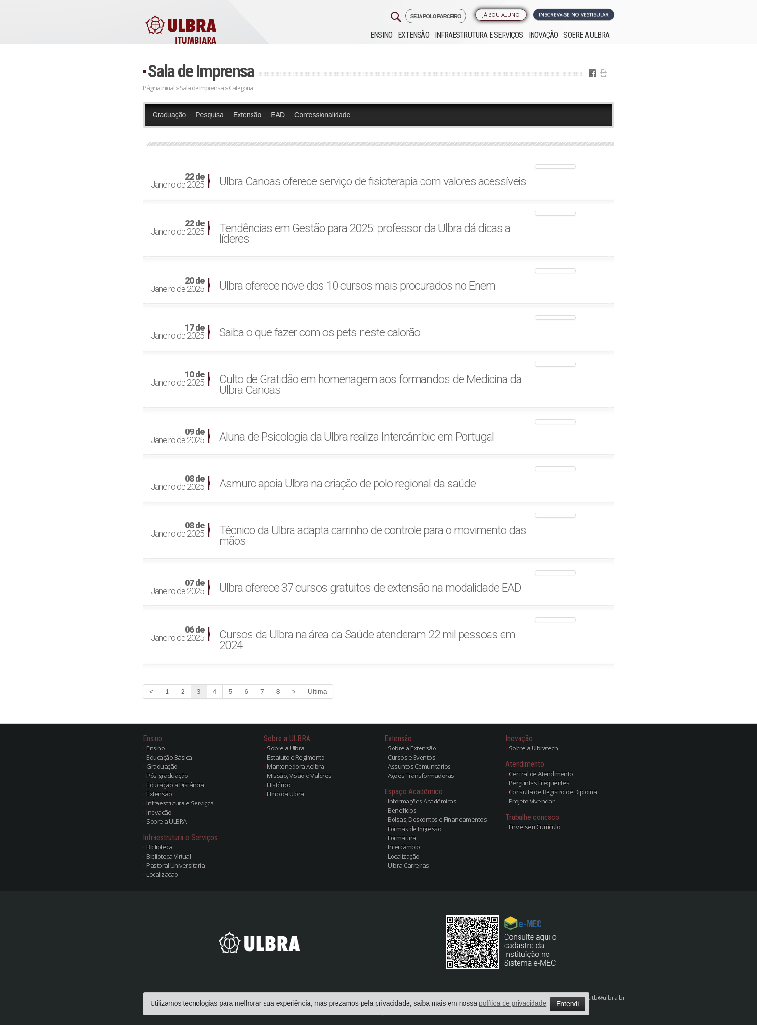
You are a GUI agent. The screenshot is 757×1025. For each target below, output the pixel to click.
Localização (162, 874)
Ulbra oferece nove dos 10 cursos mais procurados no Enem (357, 285)
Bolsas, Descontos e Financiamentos (437, 819)
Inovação (543, 35)
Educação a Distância (175, 784)
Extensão (413, 35)
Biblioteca (159, 847)
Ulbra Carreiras (408, 865)
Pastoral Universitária (175, 865)
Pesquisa (210, 115)
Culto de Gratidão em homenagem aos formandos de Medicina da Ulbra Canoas (370, 384)
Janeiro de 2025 (177, 181)
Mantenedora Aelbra (295, 766)
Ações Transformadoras (421, 775)
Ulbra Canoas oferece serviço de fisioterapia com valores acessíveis (372, 181)
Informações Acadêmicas (422, 801)
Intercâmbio (404, 847)
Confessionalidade (322, 115)
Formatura (402, 837)
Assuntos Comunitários (419, 766)
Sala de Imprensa (201, 71)
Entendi (567, 1004)
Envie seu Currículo (535, 826)
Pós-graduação (167, 775)
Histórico (279, 784)
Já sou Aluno (500, 14)
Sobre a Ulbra (286, 748)
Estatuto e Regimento (295, 757)
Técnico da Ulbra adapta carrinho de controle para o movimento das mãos (372, 535)
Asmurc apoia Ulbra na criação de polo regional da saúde (347, 483)
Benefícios (402, 810)
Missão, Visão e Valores (299, 775)
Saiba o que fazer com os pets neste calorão (319, 332)
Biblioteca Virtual (168, 856)
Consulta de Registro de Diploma (553, 792)
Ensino (381, 35)
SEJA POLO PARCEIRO (435, 16)
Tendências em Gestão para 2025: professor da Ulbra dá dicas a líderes (364, 233)
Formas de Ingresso (414, 828)
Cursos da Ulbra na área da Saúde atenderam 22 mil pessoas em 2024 (367, 640)
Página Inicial (158, 87)
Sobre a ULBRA (586, 35)
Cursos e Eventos (411, 757)
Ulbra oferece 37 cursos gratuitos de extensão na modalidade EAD (370, 587)
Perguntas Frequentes (539, 782)
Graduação (169, 115)
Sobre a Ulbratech (533, 748)
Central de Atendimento (541, 773)
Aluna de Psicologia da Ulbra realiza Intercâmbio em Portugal (356, 436)
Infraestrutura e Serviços (479, 35)
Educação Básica (169, 757)
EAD (278, 115)
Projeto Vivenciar (532, 801)
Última (317, 691)
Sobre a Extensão (412, 748)
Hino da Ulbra (285, 794)
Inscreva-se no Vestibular (574, 14)
